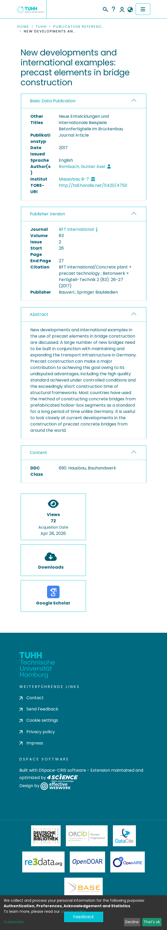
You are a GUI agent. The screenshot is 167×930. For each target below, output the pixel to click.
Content (38, 453)
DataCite (125, 836)
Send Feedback (38, 709)
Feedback (83, 917)
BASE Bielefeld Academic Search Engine (83, 888)
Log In (122, 9)
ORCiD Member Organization (86, 836)
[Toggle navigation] (143, 9)
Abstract (39, 314)
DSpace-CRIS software (62, 770)
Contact (31, 698)
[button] (130, 10)
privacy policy (73, 911)
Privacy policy (37, 732)
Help (113, 9)
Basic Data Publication (53, 101)
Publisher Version (47, 214)
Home (23, 26)
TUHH (41, 26)
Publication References (79, 26)
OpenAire (127, 862)
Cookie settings (38, 720)
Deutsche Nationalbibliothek (46, 836)
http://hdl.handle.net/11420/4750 (93, 185)
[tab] (83, 101)
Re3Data (43, 862)
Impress (31, 743)
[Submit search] (105, 8)
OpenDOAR (87, 862)
